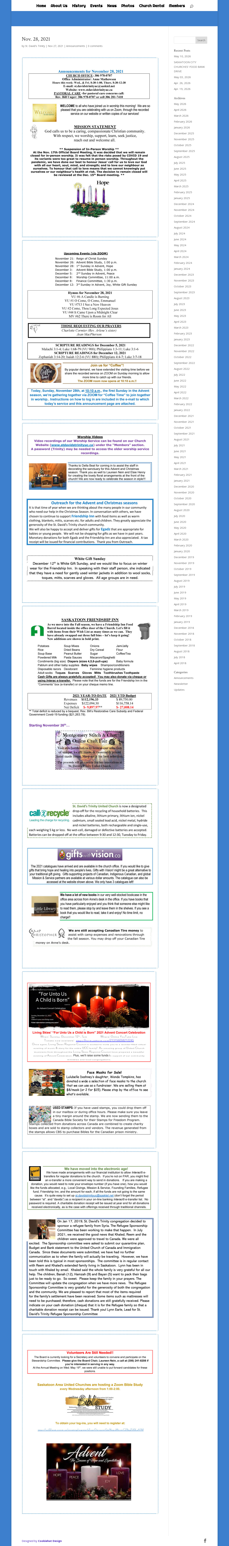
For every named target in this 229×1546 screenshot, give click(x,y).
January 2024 (182, 268)
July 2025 (179, 162)
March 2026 (181, 115)
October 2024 (182, 215)
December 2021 (184, 416)
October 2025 (182, 145)
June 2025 (180, 168)
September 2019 (184, 575)
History (79, 6)
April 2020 (180, 533)
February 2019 (183, 616)
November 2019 (184, 563)
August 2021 (182, 439)
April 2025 (180, 180)
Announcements (75, 46)
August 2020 (182, 510)
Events (96, 6)
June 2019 (180, 592)
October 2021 (182, 427)
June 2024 (180, 239)
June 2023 (180, 310)
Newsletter (181, 684)
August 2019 (182, 580)
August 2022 (182, 368)
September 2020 (184, 504)
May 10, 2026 (182, 56)
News (112, 6)
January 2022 (182, 410)
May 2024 (180, 245)
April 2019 (180, 604)
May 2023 (180, 316)
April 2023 (180, 321)
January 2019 (182, 622)
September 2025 (184, 151)
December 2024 (184, 204)
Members (177, 6)
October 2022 (182, 357)
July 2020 (179, 516)
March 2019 (181, 610)
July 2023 (179, 304)
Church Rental (151, 6)
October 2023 (182, 286)
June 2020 (180, 522)
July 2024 (179, 233)
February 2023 (183, 333)
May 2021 (180, 457)
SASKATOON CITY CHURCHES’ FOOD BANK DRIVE (189, 66)
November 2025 (184, 139)
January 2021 (182, 480)
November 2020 (184, 492)
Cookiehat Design (50, 1541)
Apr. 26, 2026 (182, 83)
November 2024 (184, 210)
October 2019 (182, 569)
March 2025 (181, 186)
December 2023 (184, 274)
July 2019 (179, 586)
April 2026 (180, 109)
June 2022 (180, 380)
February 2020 (183, 545)
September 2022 (184, 363)
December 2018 (184, 627)
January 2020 (182, 551)
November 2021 (184, 421)
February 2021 (183, 474)
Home (41, 6)
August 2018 (182, 651)
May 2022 (180, 386)
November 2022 (184, 351)
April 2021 (180, 463)
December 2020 (184, 486)
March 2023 (181, 327)
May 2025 (180, 174)
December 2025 (184, 133)
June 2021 (180, 451)
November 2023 (184, 280)
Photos (127, 6)
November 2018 (184, 633)
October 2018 (182, 639)
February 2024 (183, 263)
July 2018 (179, 657)
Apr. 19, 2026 (182, 89)
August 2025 (182, 157)
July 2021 (179, 445)
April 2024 (180, 251)
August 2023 (182, 298)
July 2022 (179, 374)
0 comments (95, 46)
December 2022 (184, 345)
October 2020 (182, 498)
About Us (59, 6)
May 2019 (180, 598)
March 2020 (181, 539)
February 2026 (183, 121)
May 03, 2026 (182, 77)
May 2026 (180, 104)
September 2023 (184, 292)
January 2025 (182, 198)
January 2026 (182, 127)
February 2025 (183, 192)
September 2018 (184, 645)
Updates (179, 689)
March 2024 (181, 257)
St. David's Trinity (35, 46)
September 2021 (184, 433)
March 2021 (181, 469)
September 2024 (184, 221)
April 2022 (180, 392)
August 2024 (182, 227)
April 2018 (180, 663)
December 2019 (184, 557)
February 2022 (183, 404)
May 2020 (180, 527)
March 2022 (181, 398)
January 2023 (182, 339)
